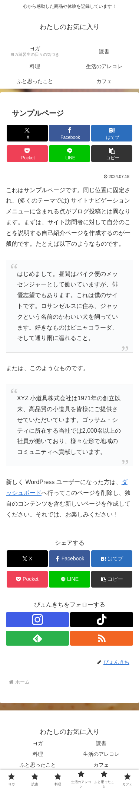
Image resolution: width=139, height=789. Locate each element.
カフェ (101, 765)
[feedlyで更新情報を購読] (37, 638)
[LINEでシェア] (69, 153)
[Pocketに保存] (27, 153)
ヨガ (38, 743)
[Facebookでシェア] (69, 133)
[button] (111, 153)
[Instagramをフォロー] (37, 619)
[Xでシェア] (27, 133)
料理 (38, 754)
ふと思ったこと (38, 765)
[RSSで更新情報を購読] (101, 638)
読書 (101, 743)
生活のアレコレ (101, 754)
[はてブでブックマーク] (111, 133)
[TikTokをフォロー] (101, 619)
